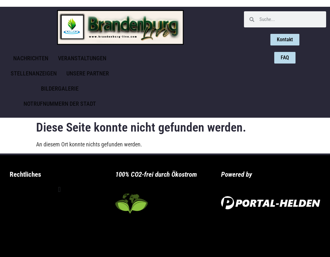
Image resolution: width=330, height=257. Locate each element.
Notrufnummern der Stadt (60, 103)
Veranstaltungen (82, 58)
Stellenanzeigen (34, 73)
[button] (59, 189)
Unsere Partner (87, 73)
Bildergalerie (60, 88)
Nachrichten (30, 58)
